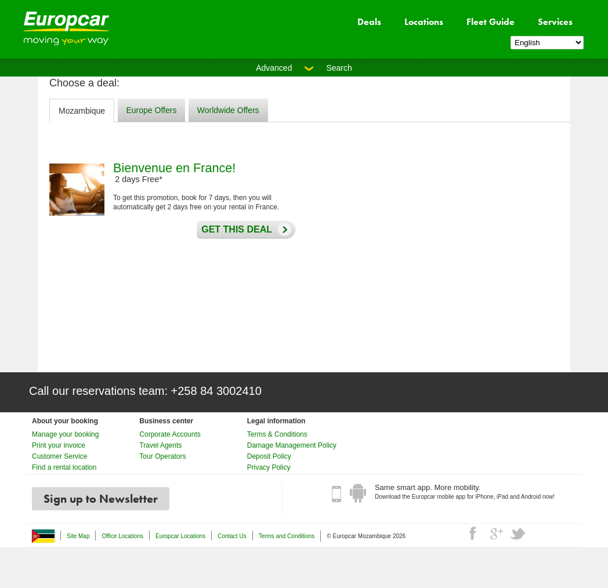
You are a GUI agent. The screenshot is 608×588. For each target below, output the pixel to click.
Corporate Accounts (169, 434)
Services (555, 22)
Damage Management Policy (291, 445)
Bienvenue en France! (174, 168)
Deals (369, 22)
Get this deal (234, 229)
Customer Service (59, 456)
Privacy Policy (269, 467)
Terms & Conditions (277, 434)
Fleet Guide (490, 22)
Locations (423, 22)
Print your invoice (58, 445)
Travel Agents (160, 445)
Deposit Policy (269, 456)
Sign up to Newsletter (101, 498)
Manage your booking (65, 434)
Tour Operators (162, 456)
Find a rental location (64, 467)
